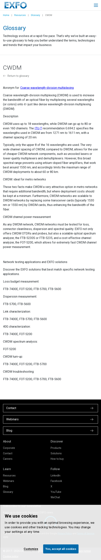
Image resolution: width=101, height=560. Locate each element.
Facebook (56, 480)
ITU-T (38, 128)
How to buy (57, 458)
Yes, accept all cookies (60, 549)
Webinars (8, 480)
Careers (7, 458)
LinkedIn (55, 475)
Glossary (35, 15)
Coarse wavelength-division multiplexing (47, 88)
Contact (7, 453)
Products (56, 447)
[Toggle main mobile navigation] (96, 5)
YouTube (56, 491)
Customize (31, 549)
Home (6, 15)
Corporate (9, 447)
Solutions (56, 453)
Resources (20, 15)
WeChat (55, 497)
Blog (5, 486)
